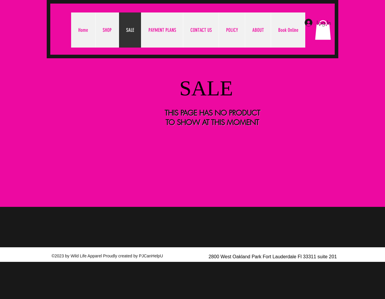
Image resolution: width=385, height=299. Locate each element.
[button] (323, 30)
